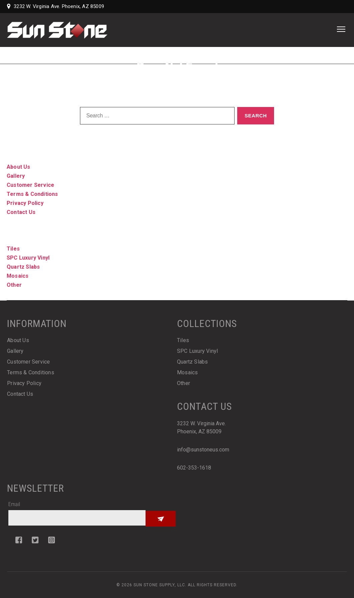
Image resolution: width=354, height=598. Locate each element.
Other (14, 285)
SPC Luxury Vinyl (28, 258)
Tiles (13, 249)
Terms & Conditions (32, 194)
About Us (18, 167)
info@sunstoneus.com (203, 449)
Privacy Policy (25, 203)
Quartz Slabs (23, 267)
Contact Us (21, 212)
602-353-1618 (194, 468)
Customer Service (30, 185)
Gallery (16, 176)
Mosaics (17, 276)
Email (14, 504)
